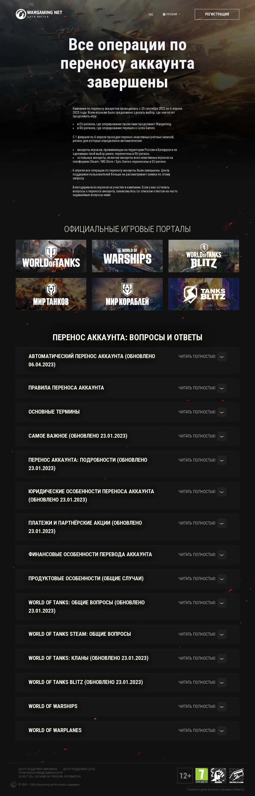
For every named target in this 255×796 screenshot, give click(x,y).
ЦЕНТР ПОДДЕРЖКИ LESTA (79, 769)
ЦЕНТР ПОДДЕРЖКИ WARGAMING (38, 769)
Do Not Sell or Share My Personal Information (50, 776)
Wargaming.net (45, 784)
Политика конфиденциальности (41, 772)
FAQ (151, 14)
